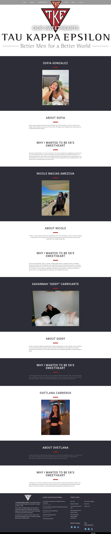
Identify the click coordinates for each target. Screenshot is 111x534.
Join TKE (72, 501)
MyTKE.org (86, 506)
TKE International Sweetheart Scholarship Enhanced (55, 507)
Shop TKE (86, 503)
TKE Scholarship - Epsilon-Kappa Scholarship (74, 516)
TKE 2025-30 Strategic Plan (49, 514)
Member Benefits (74, 503)
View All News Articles (48, 518)
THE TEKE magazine (89, 501)
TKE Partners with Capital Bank (50, 510)
